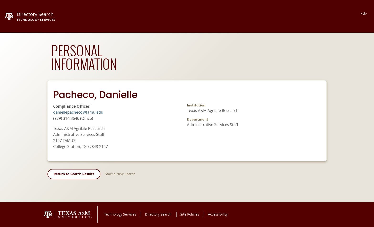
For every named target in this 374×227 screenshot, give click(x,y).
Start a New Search (120, 174)
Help (363, 13)
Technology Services (120, 214)
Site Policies (189, 214)
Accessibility (218, 214)
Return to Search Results (74, 174)
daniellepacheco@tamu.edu (78, 112)
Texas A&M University (68, 214)
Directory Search (158, 214)
